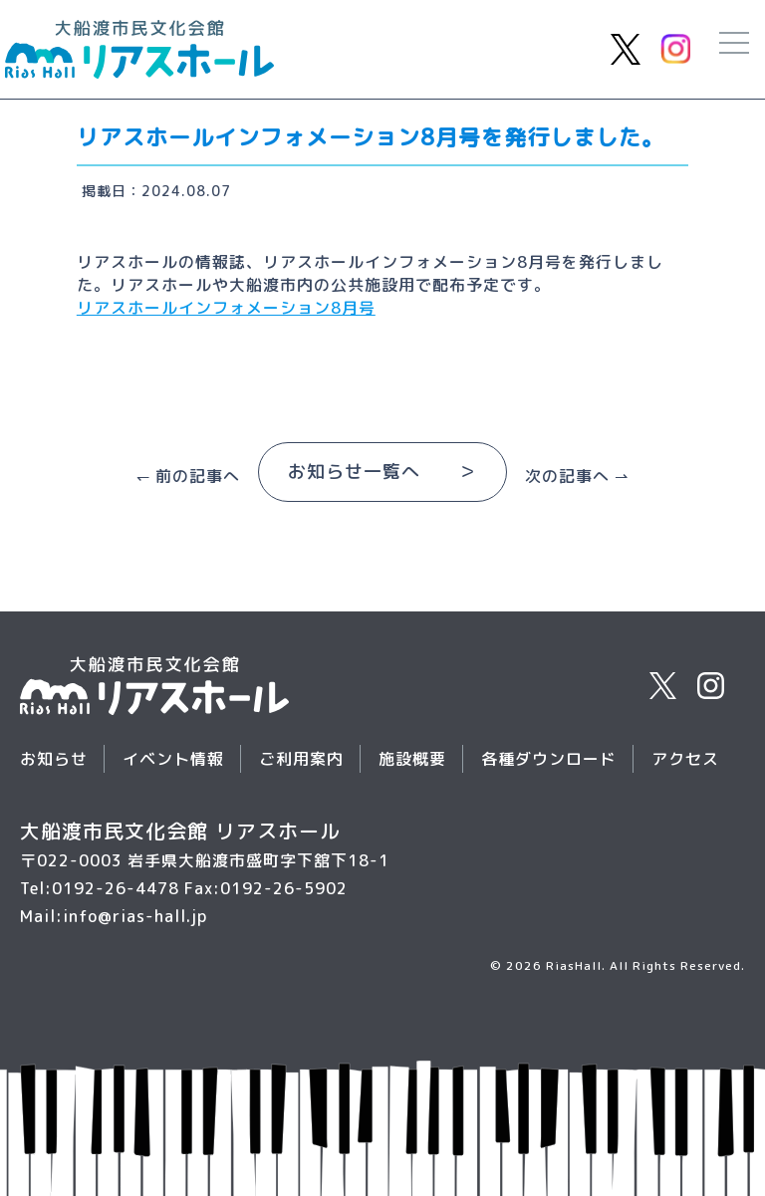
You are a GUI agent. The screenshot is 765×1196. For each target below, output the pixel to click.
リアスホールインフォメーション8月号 (226, 308)
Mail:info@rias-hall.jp (113, 916)
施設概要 (412, 759)
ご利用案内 (301, 759)
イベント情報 (173, 759)
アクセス (685, 759)
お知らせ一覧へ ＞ (382, 471)
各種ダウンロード (549, 759)
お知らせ (54, 759)
